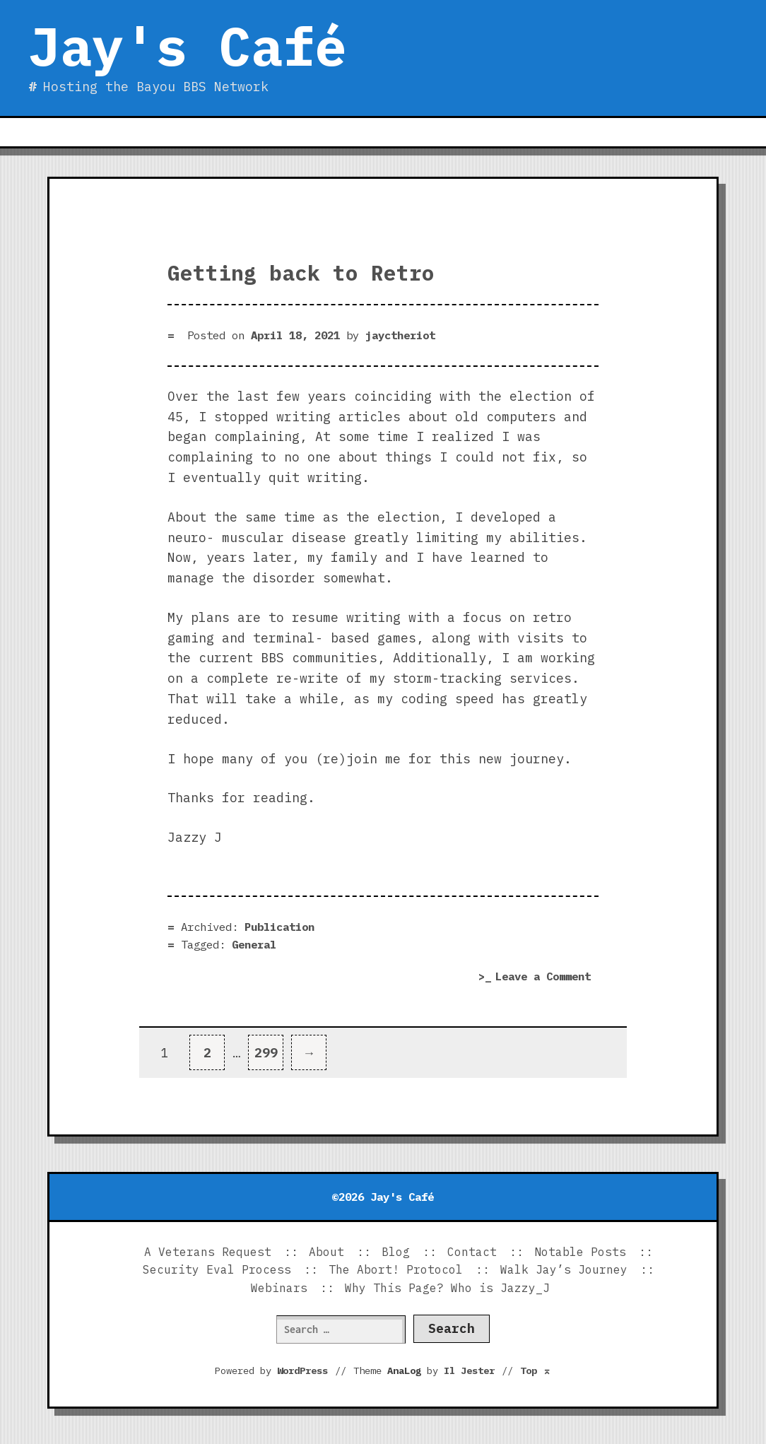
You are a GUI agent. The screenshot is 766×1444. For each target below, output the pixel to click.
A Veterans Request (207, 1252)
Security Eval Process (217, 1269)
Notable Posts (580, 1252)
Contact (472, 1252)
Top (535, 1370)
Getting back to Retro (301, 272)
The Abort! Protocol (396, 1269)
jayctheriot (400, 335)
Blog (396, 1252)
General (254, 944)
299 (269, 1048)
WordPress (302, 1370)
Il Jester (469, 1370)
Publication (279, 927)
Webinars (279, 1288)
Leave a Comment (547, 977)
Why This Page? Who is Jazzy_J (447, 1288)
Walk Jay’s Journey (563, 1269)
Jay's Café (187, 46)
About (326, 1252)
